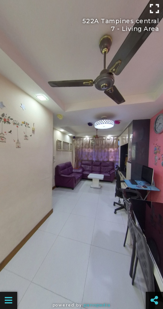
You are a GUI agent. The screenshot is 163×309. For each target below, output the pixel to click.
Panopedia (97, 305)
